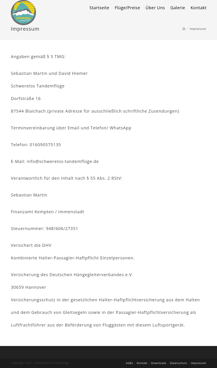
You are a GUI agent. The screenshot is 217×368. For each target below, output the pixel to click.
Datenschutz (178, 363)
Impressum (198, 363)
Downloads (158, 363)
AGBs (129, 363)
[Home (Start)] (184, 29)
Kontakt (142, 363)
